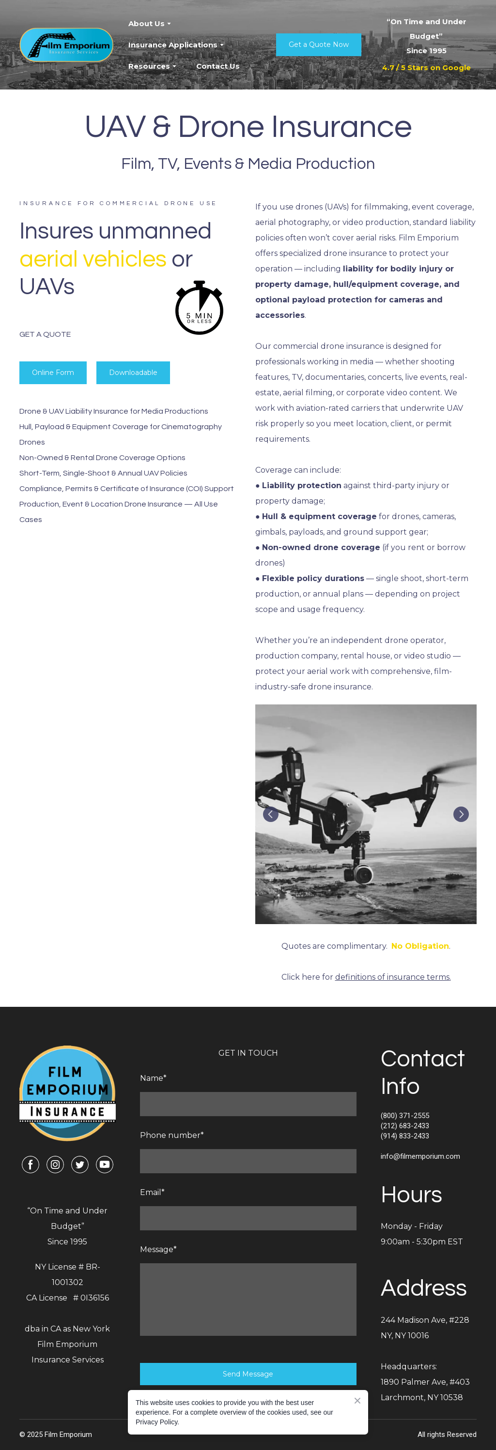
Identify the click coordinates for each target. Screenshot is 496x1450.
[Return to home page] (66, 44)
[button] (318, 44)
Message (158, 1249)
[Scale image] (366, 814)
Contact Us (218, 66)
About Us (146, 23)
